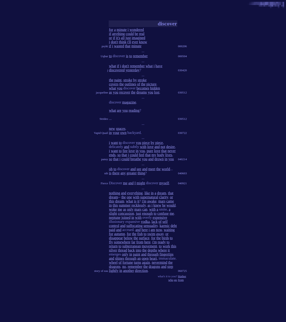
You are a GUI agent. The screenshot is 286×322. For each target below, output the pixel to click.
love (150, 147)
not (163, 147)
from (139, 242)
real (141, 34)
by (135, 80)
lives (168, 155)
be (136, 34)
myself (164, 183)
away (160, 234)
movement (149, 246)
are (119, 110)
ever (135, 42)
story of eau (101, 271)
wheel (113, 262)
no (124, 266)
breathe (135, 159)
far (133, 242)
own (123, 133)
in (110, 133)
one (129, 197)
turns (137, 262)
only (130, 209)
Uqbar (104, 56)
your (116, 133)
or (110, 38)
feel (141, 155)
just (128, 38)
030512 (182, 92)
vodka (145, 222)
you (119, 88)
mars (161, 201)
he (164, 205)
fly (111, 242)
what (112, 66)
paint (118, 80)
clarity (163, 197)
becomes (142, 88)
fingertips (166, 254)
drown (159, 159)
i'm (144, 201)
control (114, 226)
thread (122, 250)
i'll (129, 42)
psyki (105, 46)
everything (135, 193)
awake (152, 201)
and (126, 147)
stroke (127, 80)
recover (124, 92)
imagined (138, 38)
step (170, 266)
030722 (182, 133)
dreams (141, 92)
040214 (182, 159)
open (145, 258)
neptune (115, 217)
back (131, 250)
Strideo (103, 118)
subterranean (131, 246)
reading (134, 110)
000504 (182, 56)
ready (162, 242)
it (138, 201)
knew (157, 205)
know (143, 42)
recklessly (138, 205)
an (139, 258)
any (123, 173)
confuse (163, 213)
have (158, 66)
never (172, 151)
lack (155, 222)
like (147, 193)
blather (182, 276)
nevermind (159, 262)
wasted (119, 46)
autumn (119, 234)
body (160, 155)
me (125, 183)
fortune (128, 262)
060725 (182, 271)
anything (118, 34)
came (170, 201)
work (166, 246)
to (110, 56)
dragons (115, 266)
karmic (165, 226)
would (171, 205)
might (141, 183)
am (152, 230)
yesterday (132, 70)
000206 (182, 46)
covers (113, 84)
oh (111, 169)
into (138, 250)
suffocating (134, 226)
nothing (114, 193)
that (128, 46)
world (166, 169)
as (110, 92)
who (170, 280)
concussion (126, 213)
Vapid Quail (101, 133)
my (154, 155)
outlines (130, 84)
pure (150, 151)
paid (112, 230)
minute (122, 30)
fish (140, 234)
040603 (182, 173)
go (175, 280)
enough (147, 213)
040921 (182, 183)
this (111, 201)
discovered (117, 70)
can (144, 209)
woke (113, 209)
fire (125, 151)
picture (151, 84)
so (119, 155)
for (111, 30)
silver (113, 250)
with (143, 147)
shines (119, 258)
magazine (129, 102)
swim (151, 234)
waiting (169, 230)
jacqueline (102, 92)
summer (125, 205)
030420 (182, 70)
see (139, 169)
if (110, 34)
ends (112, 155)
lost (156, 92)
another (128, 271)
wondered (137, 30)
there (116, 173)
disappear (116, 238)
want (114, 143)
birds (165, 238)
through (153, 254)
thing (141, 173)
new (112, 128)
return (113, 246)
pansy (104, 159)
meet (151, 169)
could (130, 34)
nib (106, 173)
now (159, 230)
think (122, 42)
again (146, 262)
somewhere (122, 242)
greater (132, 173)
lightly (113, 271)
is (127, 56)
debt (174, 226)
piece (146, 143)
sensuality (150, 226)
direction (141, 271)
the (111, 80)
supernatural (149, 197)
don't (114, 42)
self (165, 222)
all (123, 38)
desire (170, 147)
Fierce (104, 183)
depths (152, 250)
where (162, 250)
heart (153, 258)
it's (118, 38)
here (145, 230)
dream (161, 193)
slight (113, 213)
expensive (160, 217)
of (138, 84)
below (128, 238)
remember (140, 56)
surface (144, 238)
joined (126, 217)
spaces (121, 128)
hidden (155, 88)
